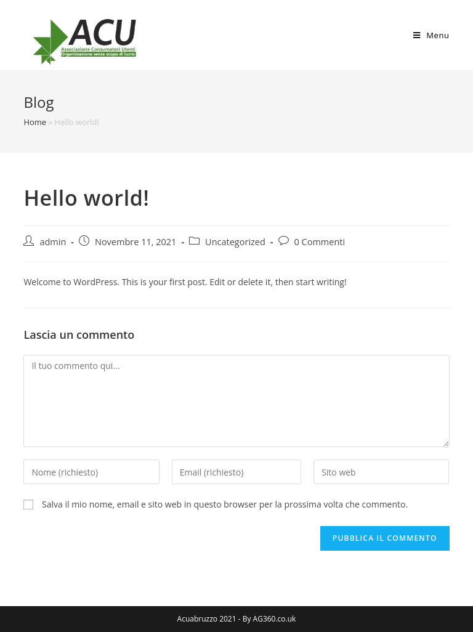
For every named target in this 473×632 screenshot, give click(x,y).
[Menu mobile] (431, 35)
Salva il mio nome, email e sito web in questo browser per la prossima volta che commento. (225, 504)
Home (34, 122)
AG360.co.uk (274, 619)
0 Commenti (320, 242)
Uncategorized (235, 242)
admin (52, 242)
